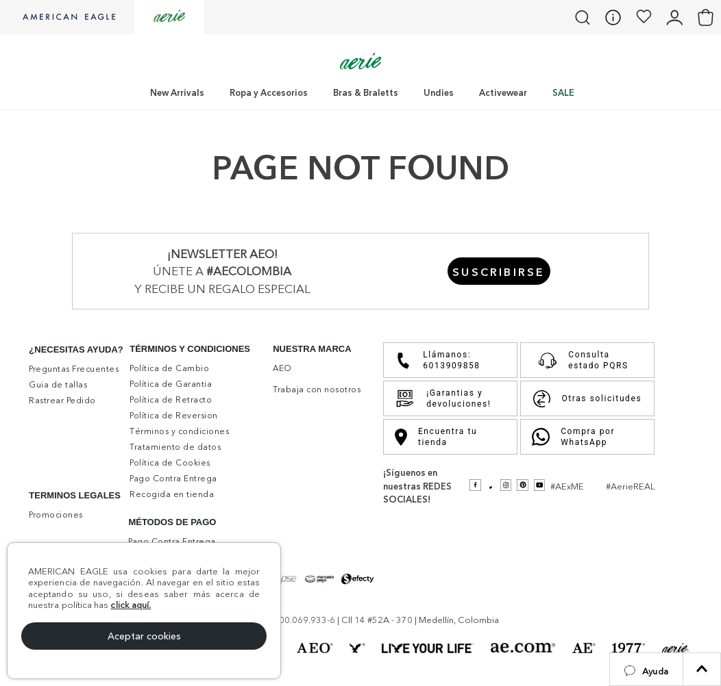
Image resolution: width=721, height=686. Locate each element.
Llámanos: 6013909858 (437, 360)
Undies (439, 92)
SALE (563, 92)
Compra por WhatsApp (573, 437)
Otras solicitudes (587, 398)
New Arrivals (177, 92)
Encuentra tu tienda (436, 437)
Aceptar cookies (144, 636)
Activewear (503, 92)
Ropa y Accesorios (269, 92)
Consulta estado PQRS (580, 360)
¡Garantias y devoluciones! (443, 398)
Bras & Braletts (365, 92)
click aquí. (130, 604)
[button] (646, 669)
